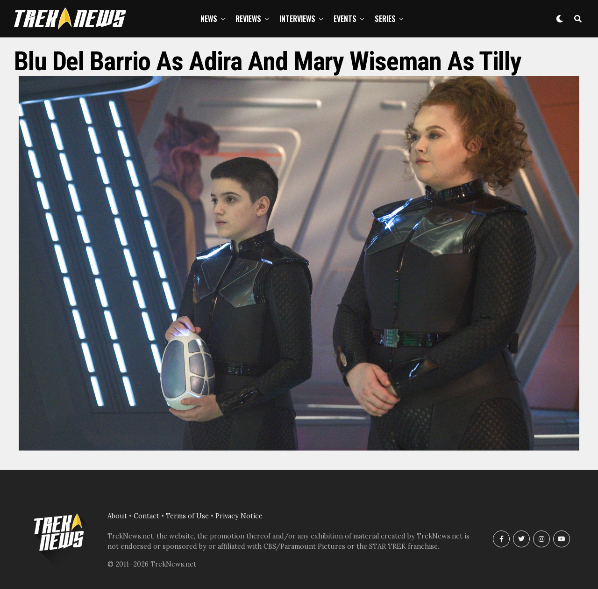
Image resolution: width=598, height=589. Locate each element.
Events (345, 18)
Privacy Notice (239, 516)
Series (385, 18)
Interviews (297, 18)
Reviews (248, 18)
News (208, 18)
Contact (146, 516)
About (117, 516)
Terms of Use (187, 516)
